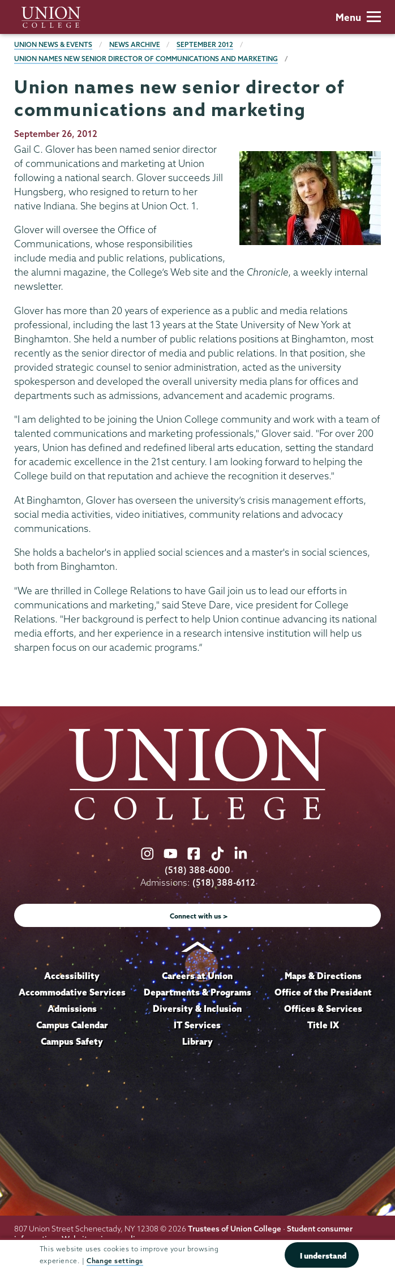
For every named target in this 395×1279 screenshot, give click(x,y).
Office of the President (323, 992)
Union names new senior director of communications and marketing (146, 58)
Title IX (323, 1025)
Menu (358, 17)
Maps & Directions (323, 975)
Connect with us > (199, 916)
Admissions (72, 1008)
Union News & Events (53, 44)
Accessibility (72, 975)
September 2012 (205, 44)
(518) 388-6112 (223, 882)
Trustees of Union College (234, 1229)
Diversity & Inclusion (197, 1008)
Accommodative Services (72, 992)
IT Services (197, 1025)
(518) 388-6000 (197, 870)
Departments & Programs (197, 992)
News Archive (134, 44)
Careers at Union (197, 975)
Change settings (115, 1260)
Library (197, 1041)
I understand (323, 1256)
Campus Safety (72, 1041)
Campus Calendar (72, 1025)
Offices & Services (323, 1008)
